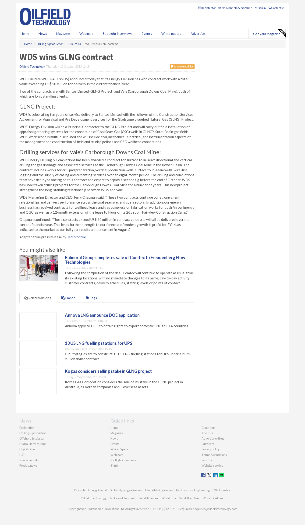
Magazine (63, 33)
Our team (208, 444)
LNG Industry (221, 490)
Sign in (260, 7)
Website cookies (212, 465)
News (114, 438)
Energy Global (97, 490)
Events (147, 33)
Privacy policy (211, 449)
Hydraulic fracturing (32, 444)
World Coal (169, 498)
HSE (22, 455)
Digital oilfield (28, 449)
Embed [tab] (68, 298)
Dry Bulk (79, 490)
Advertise (198, 33)
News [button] (43, 33)
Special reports (29, 460)
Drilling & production (32, 433)
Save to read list (182, 66)
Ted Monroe (76, 237)
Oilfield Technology (32, 66)
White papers (171, 33)
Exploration (26, 428)
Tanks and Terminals (123, 498)
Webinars (86, 33)
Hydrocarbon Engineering (193, 490)
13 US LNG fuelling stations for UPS (98, 343)
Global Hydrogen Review (126, 490)
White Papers (119, 449)
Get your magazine (269, 33)
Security (207, 460)
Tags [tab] (91, 298)
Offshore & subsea (31, 438)
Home (25, 33)
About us (207, 433)
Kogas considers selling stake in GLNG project (108, 371)
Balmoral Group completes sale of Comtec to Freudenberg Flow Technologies (125, 260)
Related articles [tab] (37, 298)
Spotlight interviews (117, 33)
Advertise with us (213, 438)
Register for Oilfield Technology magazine (225, 7)
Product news (28, 465)
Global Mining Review (159, 490)
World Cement (149, 498)
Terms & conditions (214, 455)
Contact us (276, 7)
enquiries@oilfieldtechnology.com (215, 509)
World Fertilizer (189, 498)
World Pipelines (213, 498)
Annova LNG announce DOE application (102, 315)
